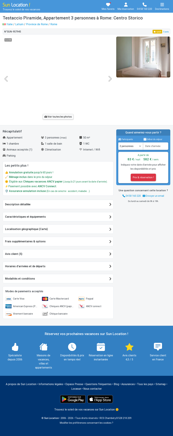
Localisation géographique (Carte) (26, 229)
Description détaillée (17, 204)
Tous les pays (145, 384)
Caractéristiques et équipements (25, 216)
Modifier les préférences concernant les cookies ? (86, 422)
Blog (116, 384)
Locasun (76, 388)
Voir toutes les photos (58, 116)
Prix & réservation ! (143, 177)
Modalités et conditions (20, 278)
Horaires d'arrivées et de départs (25, 266)
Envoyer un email (153, 195)
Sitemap (161, 384)
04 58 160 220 (131, 195)
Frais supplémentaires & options (25, 241)
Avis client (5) (13, 254)
